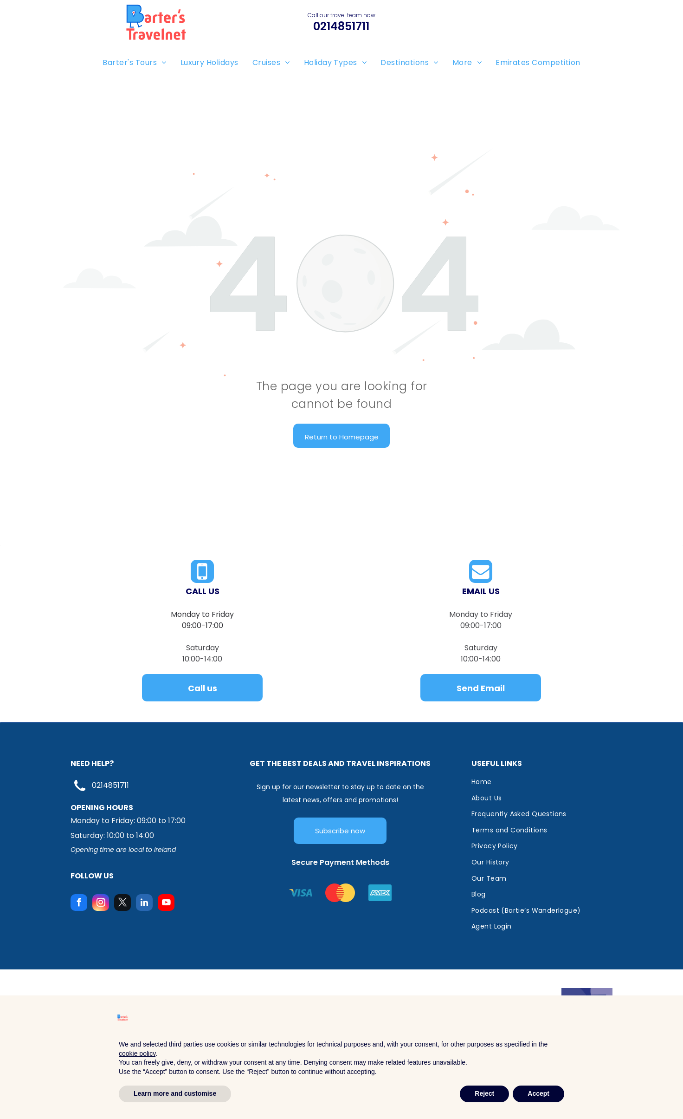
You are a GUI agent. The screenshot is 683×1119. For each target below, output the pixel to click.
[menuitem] (134, 62)
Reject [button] (484, 1093)
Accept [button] (538, 1093)
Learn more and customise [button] (175, 1093)
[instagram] (100, 903)
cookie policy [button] (137, 1053)
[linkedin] (144, 903)
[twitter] (122, 903)
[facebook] (79, 903)
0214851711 (110, 785)
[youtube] (166, 903)
